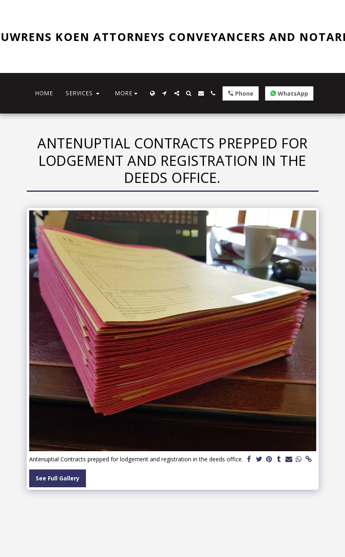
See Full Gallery (57, 478)
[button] (84, 93)
